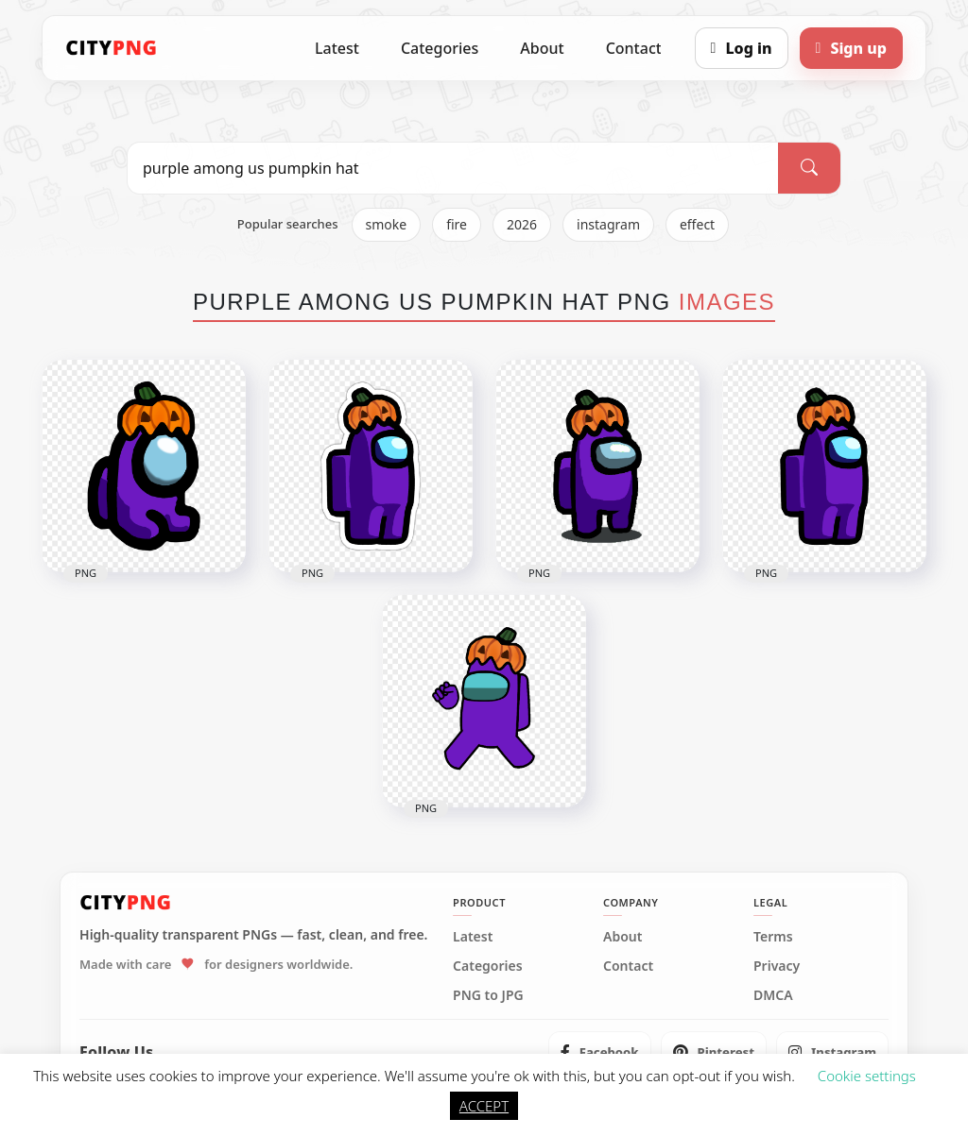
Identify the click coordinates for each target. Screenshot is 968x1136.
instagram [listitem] (608, 224)
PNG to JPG (488, 995)
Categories (439, 48)
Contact (634, 48)
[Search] (809, 168)
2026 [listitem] (522, 224)
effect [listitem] (697, 224)
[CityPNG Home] (111, 48)
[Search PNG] (453, 168)
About (541, 48)
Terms (773, 936)
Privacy (776, 966)
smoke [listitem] (386, 224)
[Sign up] (851, 48)
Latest (337, 48)
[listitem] (599, 1052)
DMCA (773, 995)
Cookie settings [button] (867, 1075)
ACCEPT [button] (484, 1105)
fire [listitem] (456, 224)
